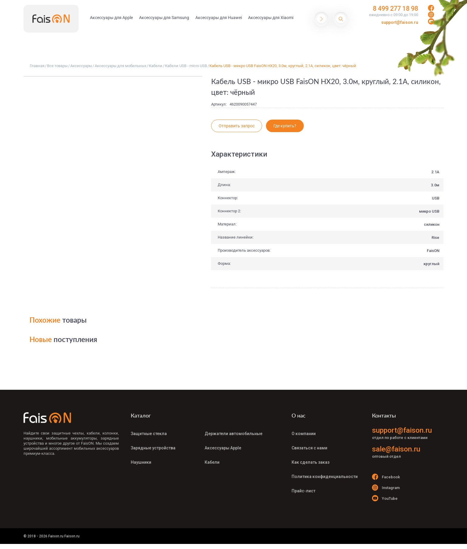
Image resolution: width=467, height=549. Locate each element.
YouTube (385, 500)
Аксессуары (81, 66)
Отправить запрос (237, 125)
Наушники (141, 459)
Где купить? (284, 125)
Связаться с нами (309, 446)
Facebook (386, 477)
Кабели (155, 66)
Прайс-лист (303, 485)
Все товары (57, 66)
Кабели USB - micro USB (186, 66)
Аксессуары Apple (223, 446)
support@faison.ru (399, 23)
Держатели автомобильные (233, 433)
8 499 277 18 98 (391, 9)
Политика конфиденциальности (325, 472)
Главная (37, 66)
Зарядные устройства (153, 446)
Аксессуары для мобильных (120, 66)
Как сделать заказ (310, 459)
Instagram (386, 488)
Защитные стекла (149, 433)
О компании (304, 433)
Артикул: (219, 104)
